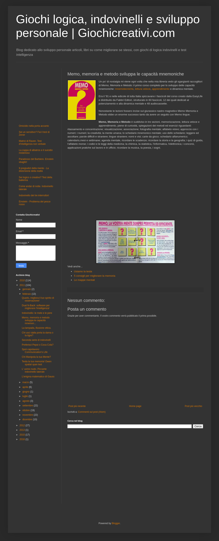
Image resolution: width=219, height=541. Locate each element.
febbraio (27, 294)
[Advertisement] (135, 185)
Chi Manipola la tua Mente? (36, 357)
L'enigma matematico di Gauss (38, 376)
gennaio (27, 289)
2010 (23, 280)
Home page (135, 406)
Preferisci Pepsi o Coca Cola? (37, 344)
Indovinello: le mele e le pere (37, 313)
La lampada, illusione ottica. (36, 328)
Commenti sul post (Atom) (92, 412)
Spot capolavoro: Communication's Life (34, 351)
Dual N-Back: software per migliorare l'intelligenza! (36, 307)
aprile (25, 387)
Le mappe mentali (84, 279)
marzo (26, 382)
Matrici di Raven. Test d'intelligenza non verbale (32, 142)
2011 (23, 285)
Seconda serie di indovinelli (36, 340)
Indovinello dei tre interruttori (34, 195)
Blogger (116, 523)
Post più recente (77, 406)
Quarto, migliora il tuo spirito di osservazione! (38, 299)
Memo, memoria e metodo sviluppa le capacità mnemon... (36, 320)
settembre (28, 405)
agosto (26, 401)
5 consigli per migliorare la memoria (94, 275)
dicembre (27, 419)
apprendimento (160, 88)
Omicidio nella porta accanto (34, 126)
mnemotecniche (124, 88)
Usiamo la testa (83, 271)
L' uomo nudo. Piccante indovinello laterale (34, 370)
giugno (26, 391)
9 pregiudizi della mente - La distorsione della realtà (34, 169)
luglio (25, 396)
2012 (23, 425)
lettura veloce (142, 88)
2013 (23, 430)
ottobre (26, 410)
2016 (23, 439)
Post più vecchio (193, 406)
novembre (28, 414)
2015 (23, 434)
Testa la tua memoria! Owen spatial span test (36, 363)
